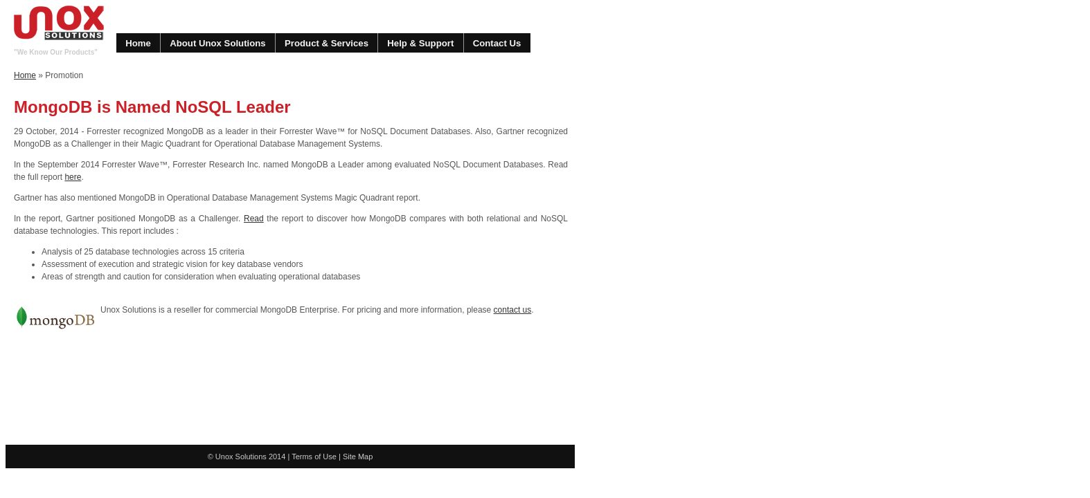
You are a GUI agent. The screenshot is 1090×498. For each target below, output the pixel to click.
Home (138, 43)
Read (254, 218)
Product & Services (326, 43)
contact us (513, 310)
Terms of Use (314, 456)
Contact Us (497, 43)
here (72, 177)
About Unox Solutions (217, 43)
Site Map (358, 456)
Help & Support (420, 43)
